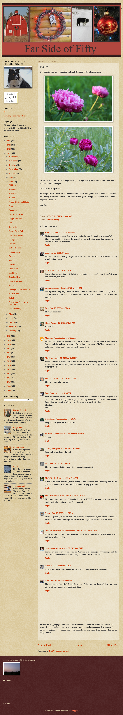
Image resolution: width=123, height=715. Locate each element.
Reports (16, 466)
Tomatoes (13, 210)
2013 (9, 369)
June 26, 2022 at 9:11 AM (86, 531)
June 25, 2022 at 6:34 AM (64, 233)
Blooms (12, 198)
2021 (9, 336)
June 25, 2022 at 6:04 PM (67, 478)
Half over (12, 244)
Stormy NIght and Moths (19, 202)
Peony (56, 219)
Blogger (74, 710)
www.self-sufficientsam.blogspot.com (60, 531)
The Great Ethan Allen (54, 496)
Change (12, 239)
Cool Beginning (15, 309)
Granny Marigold (52, 448)
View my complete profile (14, 116)
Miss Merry (50, 358)
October (12, 165)
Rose (47, 308)
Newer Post (44, 645)
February (13, 326)
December (13, 157)
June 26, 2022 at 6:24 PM (73, 548)
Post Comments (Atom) (59, 651)
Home (78, 645)
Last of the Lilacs (16, 214)
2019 (9, 344)
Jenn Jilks (49, 378)
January (13, 331)
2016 (9, 357)
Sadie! (11, 298)
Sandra (48, 513)
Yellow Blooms (15, 248)
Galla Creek (50, 419)
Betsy (47, 393)
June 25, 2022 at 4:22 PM (73, 434)
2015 (9, 361)
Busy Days (13, 189)
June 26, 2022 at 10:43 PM (61, 581)
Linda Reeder (50, 478)
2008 (9, 390)
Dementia (13, 227)
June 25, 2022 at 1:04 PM (60, 393)
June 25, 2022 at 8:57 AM (60, 308)
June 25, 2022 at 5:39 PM (59, 463)
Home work (13, 269)
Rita (47, 463)
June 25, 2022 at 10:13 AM (65, 338)
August (12, 173)
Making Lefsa (18, 447)
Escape (11, 285)
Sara (47, 253)
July (11, 177)
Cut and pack (14, 252)
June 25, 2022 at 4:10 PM (66, 419)
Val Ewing (49, 233)
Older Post (113, 645)
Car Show (13, 273)
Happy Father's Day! (17, 231)
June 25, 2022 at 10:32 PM (62, 513)
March (12, 322)
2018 (9, 349)
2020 (9, 340)
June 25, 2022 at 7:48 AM (71, 288)
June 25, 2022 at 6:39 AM (60, 253)
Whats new (13, 194)
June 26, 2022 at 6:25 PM (60, 566)
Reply (47, 245)
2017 (9, 353)
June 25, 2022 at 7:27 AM (60, 270)
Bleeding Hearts (15, 277)
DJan (47, 270)
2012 (9, 374)
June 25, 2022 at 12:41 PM (66, 358)
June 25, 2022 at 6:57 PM (75, 496)
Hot (10, 223)
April (11, 318)
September (14, 169)
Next (11, 260)
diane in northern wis (54, 548)
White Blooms (14, 294)
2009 (9, 386)
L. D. (47, 581)
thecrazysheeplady (52, 288)
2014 (9, 365)
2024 (9, 145)
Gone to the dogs (15, 281)
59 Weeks (12, 265)
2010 (9, 382)
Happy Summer (15, 219)
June (11, 182)
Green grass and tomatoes (19, 290)
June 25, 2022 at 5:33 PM (70, 448)
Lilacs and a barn (16, 235)
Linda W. (49, 323)
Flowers (50, 219)
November (13, 161)
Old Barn (12, 185)
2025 (9, 141)
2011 (9, 378)
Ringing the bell (19, 410)
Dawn (47, 566)
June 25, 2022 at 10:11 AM (64, 323)
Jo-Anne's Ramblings (54, 434)
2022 (9, 153)
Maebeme (49, 338)
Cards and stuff (19, 486)
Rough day (17, 427)
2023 (9, 149)
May (11, 314)
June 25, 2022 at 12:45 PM (65, 378)
